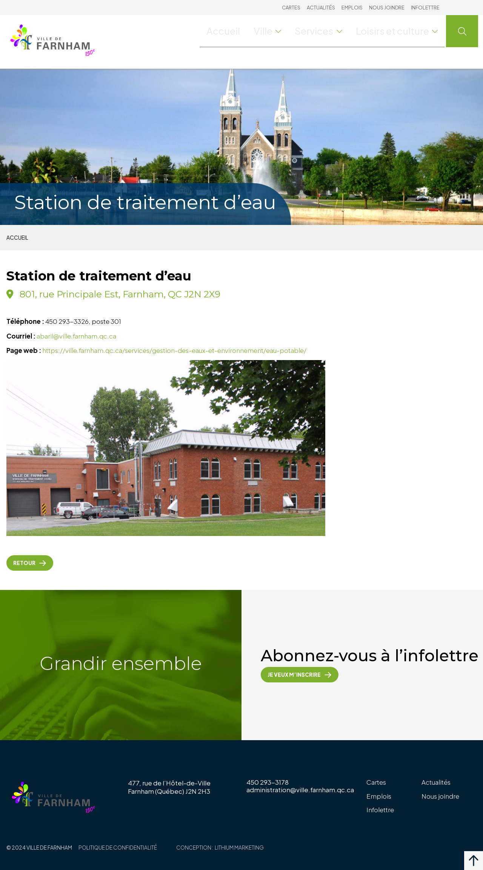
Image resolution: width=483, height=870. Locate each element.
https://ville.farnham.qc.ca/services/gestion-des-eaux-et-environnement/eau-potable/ (174, 350)
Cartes (291, 8)
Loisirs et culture (403, 30)
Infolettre (425, 8)
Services (332, 30)
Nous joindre (387, 8)
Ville (281, 30)
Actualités (321, 8)
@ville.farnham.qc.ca (84, 336)
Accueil (235, 30)
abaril (45, 336)
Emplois (352, 8)
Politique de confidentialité (117, 847)
